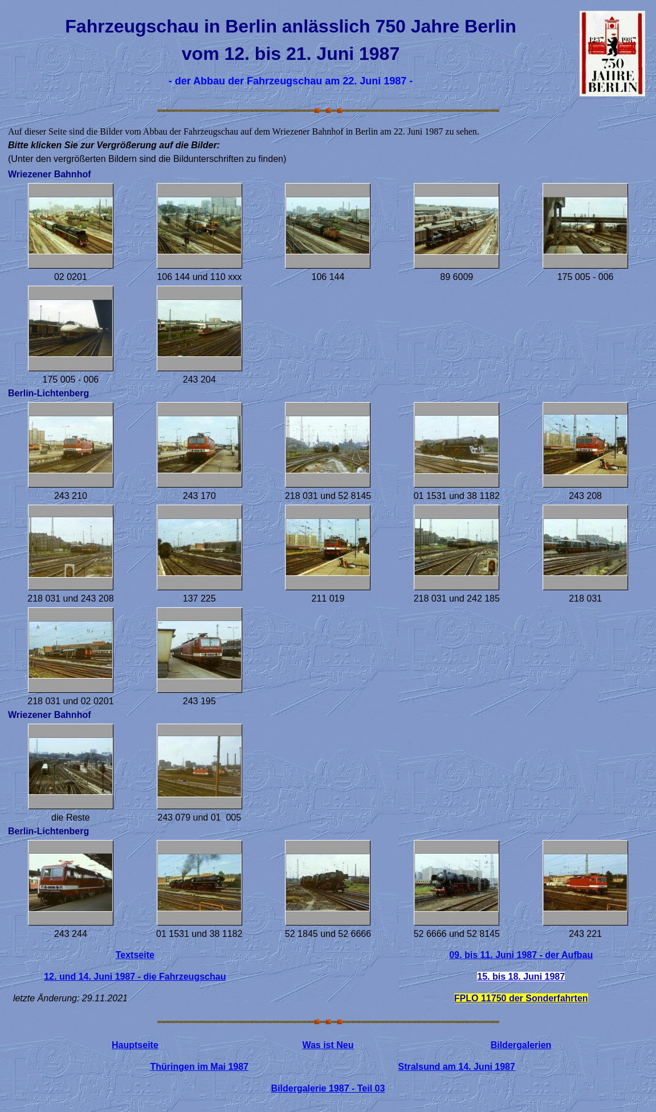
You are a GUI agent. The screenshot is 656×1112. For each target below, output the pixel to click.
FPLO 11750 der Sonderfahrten (521, 998)
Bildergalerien (521, 1045)
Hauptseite (135, 1045)
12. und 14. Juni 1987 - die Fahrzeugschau (135, 976)
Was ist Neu (327, 1045)
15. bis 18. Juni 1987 (521, 976)
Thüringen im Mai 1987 (199, 1067)
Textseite (135, 955)
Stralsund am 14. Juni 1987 (456, 1067)
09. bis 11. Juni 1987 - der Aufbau (521, 955)
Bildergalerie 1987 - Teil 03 (328, 1088)
